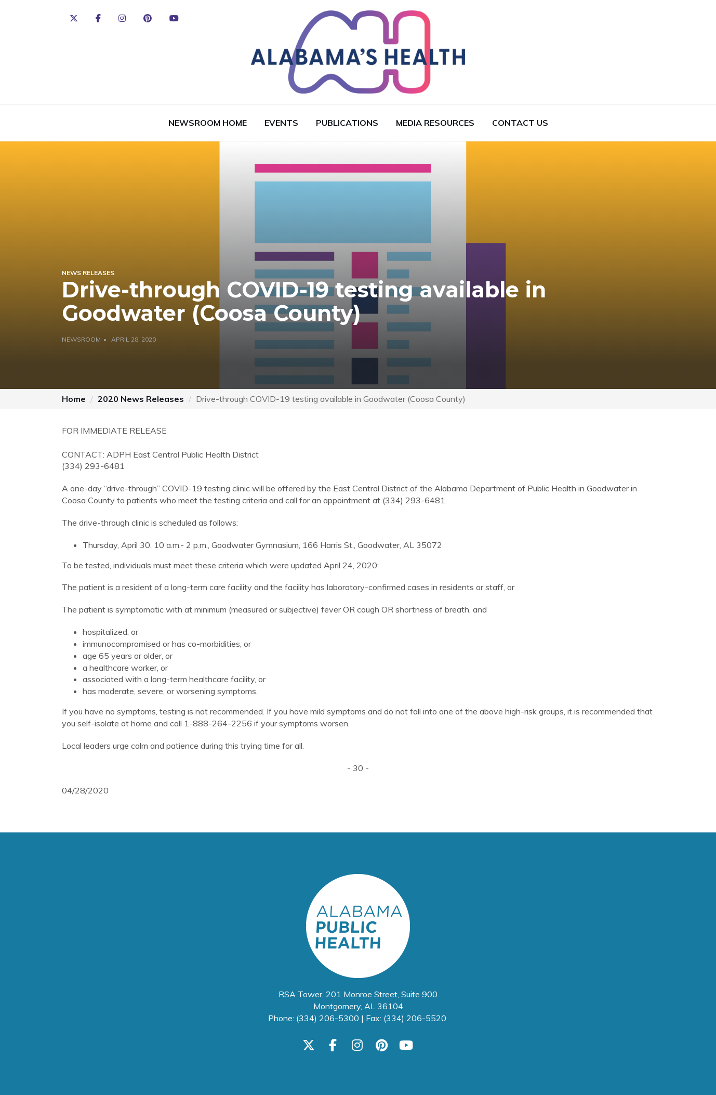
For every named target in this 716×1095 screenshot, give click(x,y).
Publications (347, 123)
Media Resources (435, 123)
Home (74, 399)
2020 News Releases (141, 399)
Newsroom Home (207, 123)
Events (281, 123)
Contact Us (520, 123)
